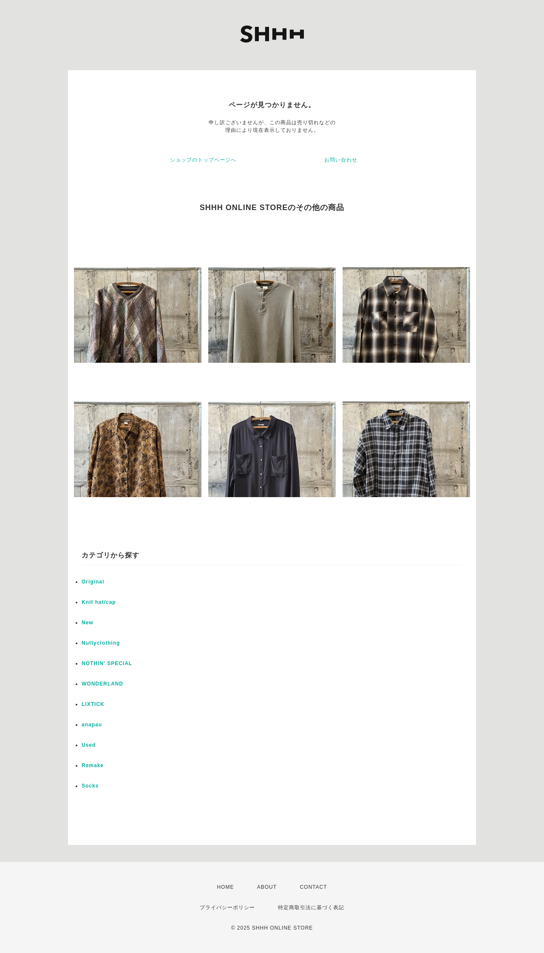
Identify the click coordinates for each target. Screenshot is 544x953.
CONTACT (313, 887)
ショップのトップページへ (203, 160)
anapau (92, 725)
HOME (225, 887)
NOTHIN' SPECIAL (107, 663)
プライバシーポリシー (227, 907)
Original (93, 582)
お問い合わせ (340, 160)
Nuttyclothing (101, 643)
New (88, 623)
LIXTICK (93, 704)
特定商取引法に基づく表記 (311, 907)
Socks (90, 786)
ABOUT (267, 887)
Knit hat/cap (99, 602)
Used (89, 745)
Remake (93, 765)
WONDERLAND (102, 684)
